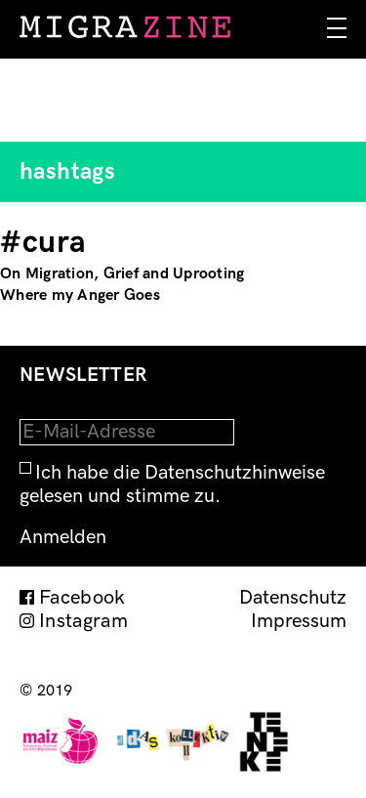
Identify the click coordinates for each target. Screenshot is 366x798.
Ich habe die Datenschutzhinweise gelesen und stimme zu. (172, 484)
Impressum (298, 621)
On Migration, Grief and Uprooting (122, 274)
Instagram (83, 621)
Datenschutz (292, 597)
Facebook (82, 597)
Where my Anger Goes (80, 295)
